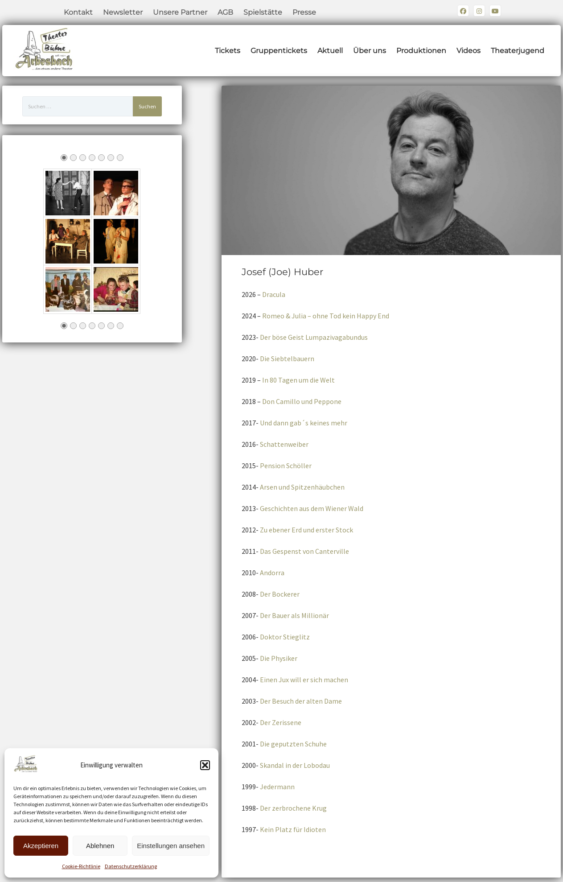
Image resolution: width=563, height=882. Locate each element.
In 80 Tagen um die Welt (298, 379)
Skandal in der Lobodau (295, 765)
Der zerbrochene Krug (293, 808)
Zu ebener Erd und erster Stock (306, 529)
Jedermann (277, 786)
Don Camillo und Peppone (301, 401)
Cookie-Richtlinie (81, 866)
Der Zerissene (280, 722)
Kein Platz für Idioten (293, 829)
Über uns (369, 50)
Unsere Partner (180, 12)
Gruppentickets (279, 50)
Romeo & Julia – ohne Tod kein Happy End (325, 315)
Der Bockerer (280, 593)
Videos (468, 50)
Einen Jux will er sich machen (304, 679)
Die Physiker (278, 658)
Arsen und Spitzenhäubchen (302, 486)
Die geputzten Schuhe (293, 743)
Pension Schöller (286, 465)
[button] (205, 765)
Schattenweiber (284, 444)
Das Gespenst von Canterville (304, 551)
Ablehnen (100, 845)
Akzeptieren (40, 845)
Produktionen (421, 50)
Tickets (227, 50)
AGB (225, 12)
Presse (304, 12)
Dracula (273, 294)
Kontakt (78, 12)
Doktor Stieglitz (285, 636)
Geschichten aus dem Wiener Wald (311, 508)
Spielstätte (262, 12)
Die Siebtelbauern (287, 358)
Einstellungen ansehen (171, 845)
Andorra (272, 572)
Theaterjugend (517, 50)
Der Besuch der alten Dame (301, 701)
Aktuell (330, 50)
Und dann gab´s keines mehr (303, 422)
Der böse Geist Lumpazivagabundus (314, 337)
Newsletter (123, 12)
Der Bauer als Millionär (294, 615)
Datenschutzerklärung (131, 866)
